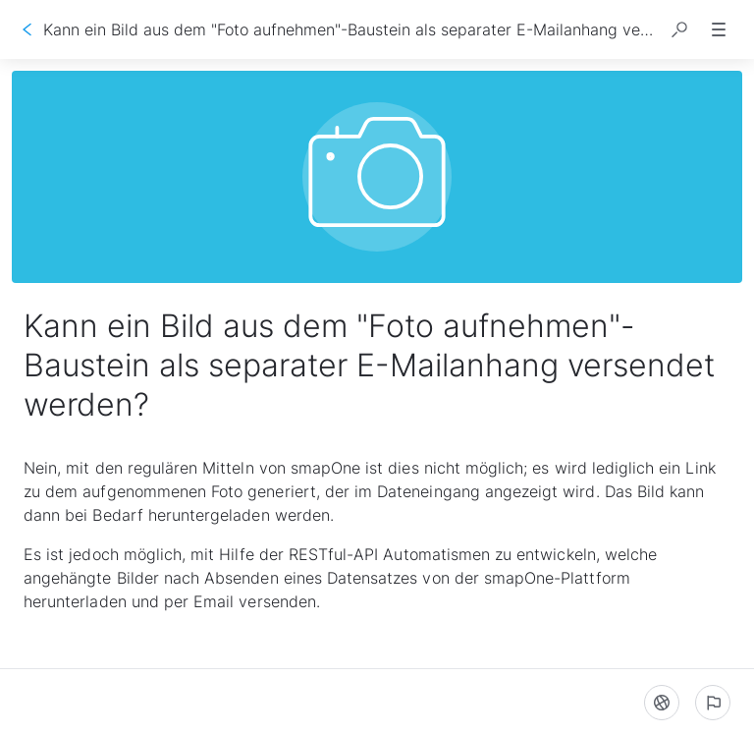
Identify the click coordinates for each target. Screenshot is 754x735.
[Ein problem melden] (712, 702)
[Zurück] (27, 29)
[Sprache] (661, 702)
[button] (679, 29)
